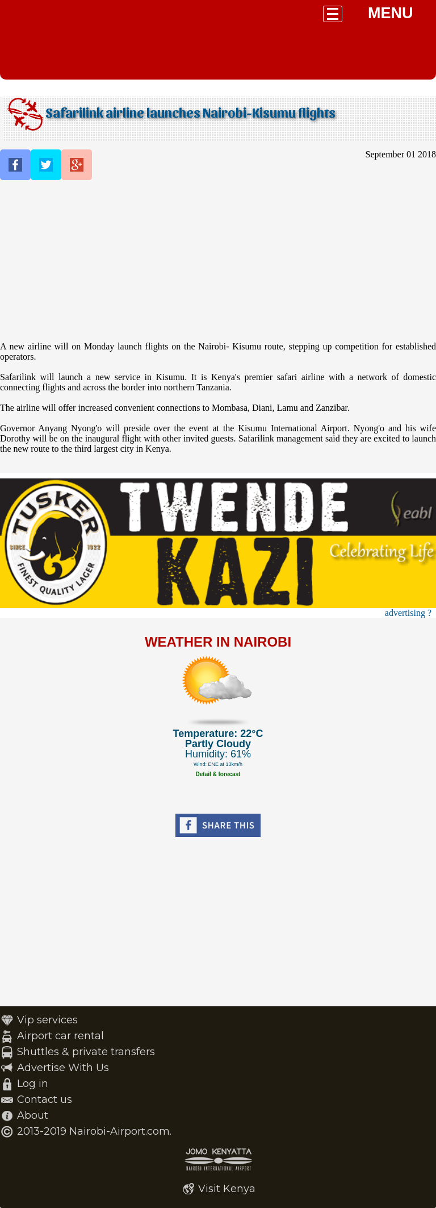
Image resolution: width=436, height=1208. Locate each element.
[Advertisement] (218, 261)
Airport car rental (60, 1036)
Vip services (47, 1020)
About (32, 1115)
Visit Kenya (226, 1188)
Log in (32, 1083)
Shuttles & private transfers (86, 1051)
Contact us (44, 1099)
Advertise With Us (63, 1067)
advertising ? (408, 613)
